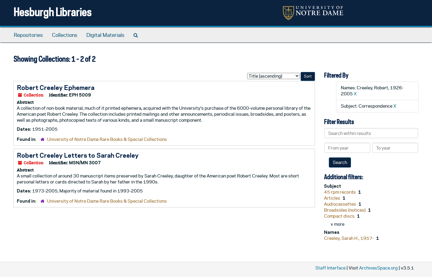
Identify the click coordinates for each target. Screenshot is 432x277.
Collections (64, 35)
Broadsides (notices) (345, 210)
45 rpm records (340, 192)
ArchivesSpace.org (378, 267)
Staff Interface (330, 267)
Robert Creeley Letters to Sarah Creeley (78, 155)
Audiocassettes (340, 204)
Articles (332, 198)
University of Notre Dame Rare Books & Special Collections (107, 139)
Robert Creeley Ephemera (55, 87)
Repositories (28, 35)
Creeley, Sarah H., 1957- (349, 238)
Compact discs (340, 216)
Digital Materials (105, 35)
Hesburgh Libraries (53, 12)
